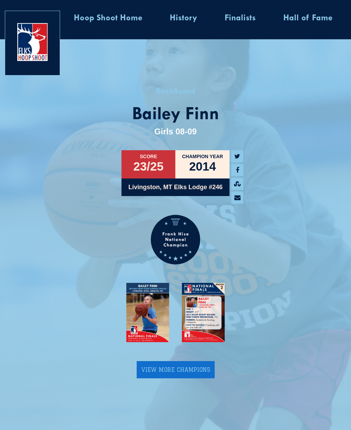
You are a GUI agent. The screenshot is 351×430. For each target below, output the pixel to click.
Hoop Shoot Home (108, 18)
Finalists (240, 18)
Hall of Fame (307, 18)
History (183, 18)
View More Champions (175, 370)
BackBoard (175, 91)
